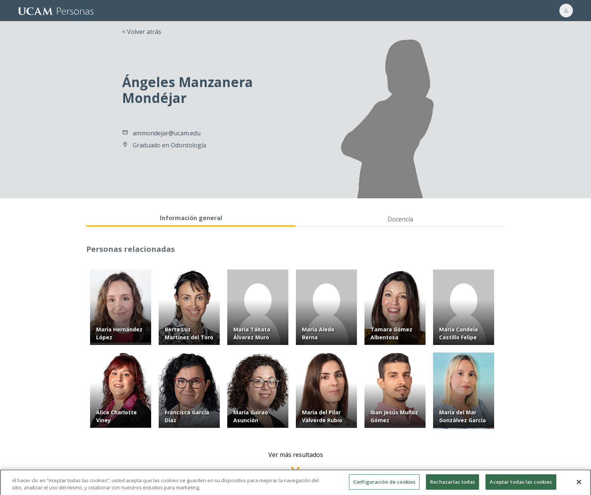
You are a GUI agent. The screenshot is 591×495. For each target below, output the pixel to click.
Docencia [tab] (400, 219)
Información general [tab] (191, 218)
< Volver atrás (141, 32)
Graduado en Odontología (169, 145)
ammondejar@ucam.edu (167, 133)
